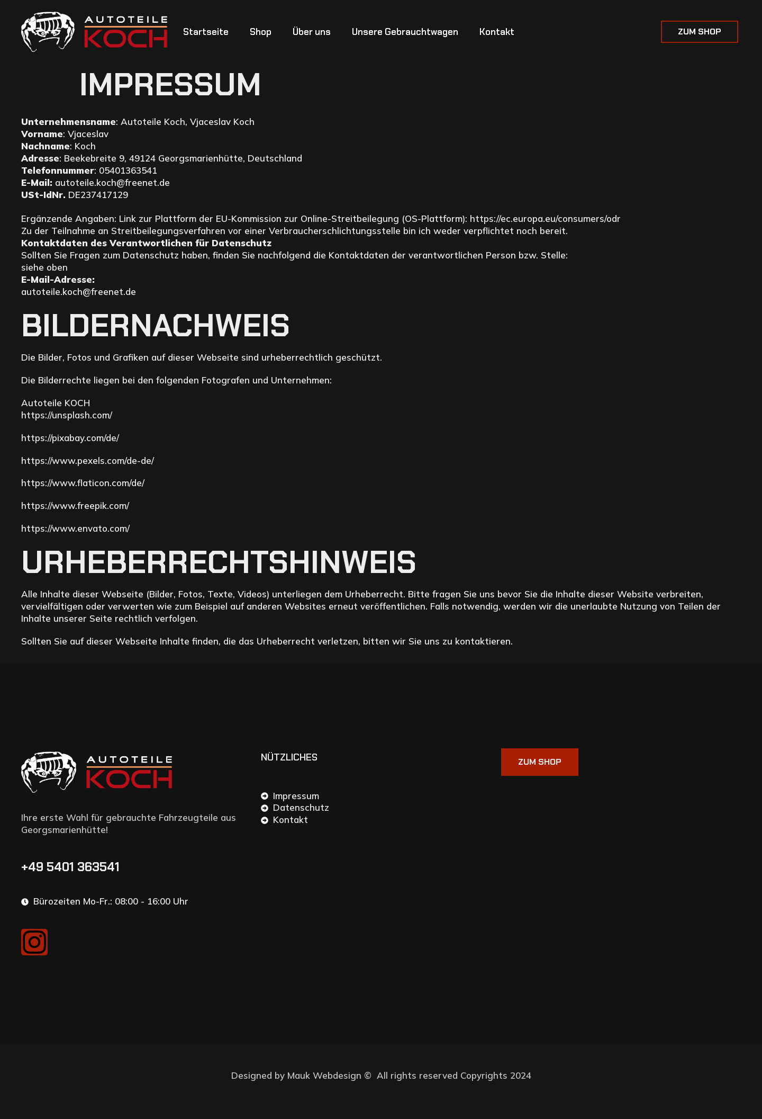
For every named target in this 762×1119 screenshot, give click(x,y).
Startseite (206, 32)
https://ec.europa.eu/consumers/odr (545, 218)
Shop (260, 32)
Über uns (312, 32)
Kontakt (496, 32)
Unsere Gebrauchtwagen (405, 32)
